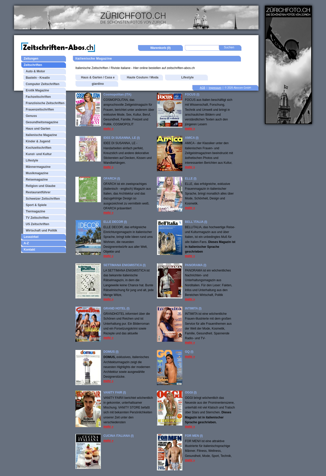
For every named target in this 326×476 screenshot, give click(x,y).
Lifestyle (32, 160)
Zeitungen (31, 58)
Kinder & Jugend (38, 141)
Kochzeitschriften (38, 147)
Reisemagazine (37, 179)
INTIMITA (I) (193, 308)
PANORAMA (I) (195, 265)
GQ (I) (189, 351)
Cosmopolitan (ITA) (117, 94)
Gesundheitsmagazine (42, 122)
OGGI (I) (191, 392)
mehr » (108, 128)
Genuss (31, 116)
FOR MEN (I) (194, 436)
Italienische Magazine (41, 135)
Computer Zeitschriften (42, 84)
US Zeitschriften (37, 224)
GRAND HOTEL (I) (116, 308)
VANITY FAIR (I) (114, 392)
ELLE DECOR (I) (115, 222)
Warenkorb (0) (160, 48)
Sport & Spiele (36, 205)
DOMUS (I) (110, 351)
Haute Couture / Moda (142, 77)
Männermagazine (38, 167)
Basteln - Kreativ (38, 77)
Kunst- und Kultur (39, 154)
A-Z (26, 243)
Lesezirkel (31, 237)
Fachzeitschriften (38, 97)
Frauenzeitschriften (40, 109)
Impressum (215, 87)
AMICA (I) (192, 138)
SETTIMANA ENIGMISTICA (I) (124, 265)
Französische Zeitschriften (45, 103)
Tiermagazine (35, 211)
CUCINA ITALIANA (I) (118, 436)
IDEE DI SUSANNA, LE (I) (121, 138)
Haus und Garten (38, 128)
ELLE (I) (190, 178)
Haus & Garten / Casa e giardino (98, 81)
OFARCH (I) (111, 178)
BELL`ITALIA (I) (196, 222)
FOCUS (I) (192, 94)
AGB (202, 87)
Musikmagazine (37, 173)
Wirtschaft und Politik (41, 230)
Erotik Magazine (37, 90)
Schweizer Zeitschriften (43, 198)
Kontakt (29, 249)
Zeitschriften (33, 65)
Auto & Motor (35, 71)
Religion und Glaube (41, 186)
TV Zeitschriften (37, 218)
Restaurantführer (38, 192)
